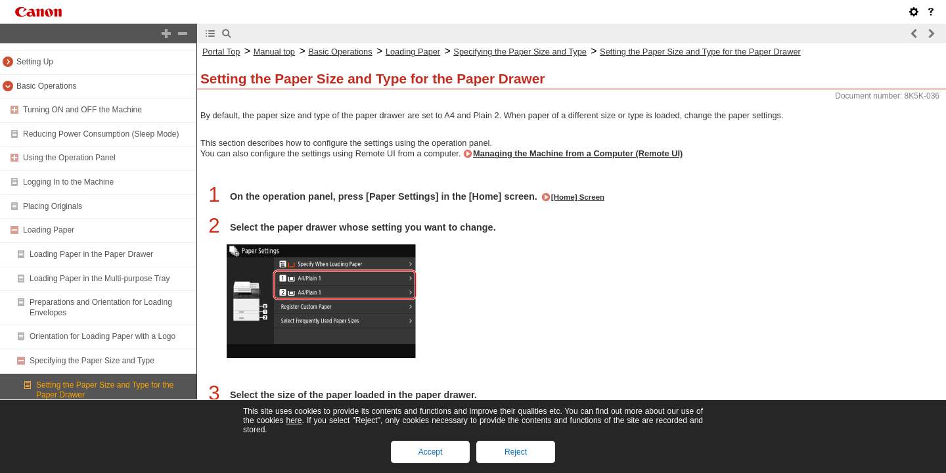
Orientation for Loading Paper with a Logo (102, 336)
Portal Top (221, 51)
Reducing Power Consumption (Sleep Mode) (101, 134)
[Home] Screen (577, 197)
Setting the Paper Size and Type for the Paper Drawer (700, 51)
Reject (516, 452)
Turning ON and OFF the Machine (82, 109)
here (294, 420)
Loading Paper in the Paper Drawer (91, 254)
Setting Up (34, 61)
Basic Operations (46, 86)
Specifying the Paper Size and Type (92, 360)
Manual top (274, 51)
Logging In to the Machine (68, 182)
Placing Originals (52, 206)
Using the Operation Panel (69, 157)
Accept (430, 452)
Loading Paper (48, 230)
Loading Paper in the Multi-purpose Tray (99, 278)
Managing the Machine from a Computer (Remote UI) (578, 153)
